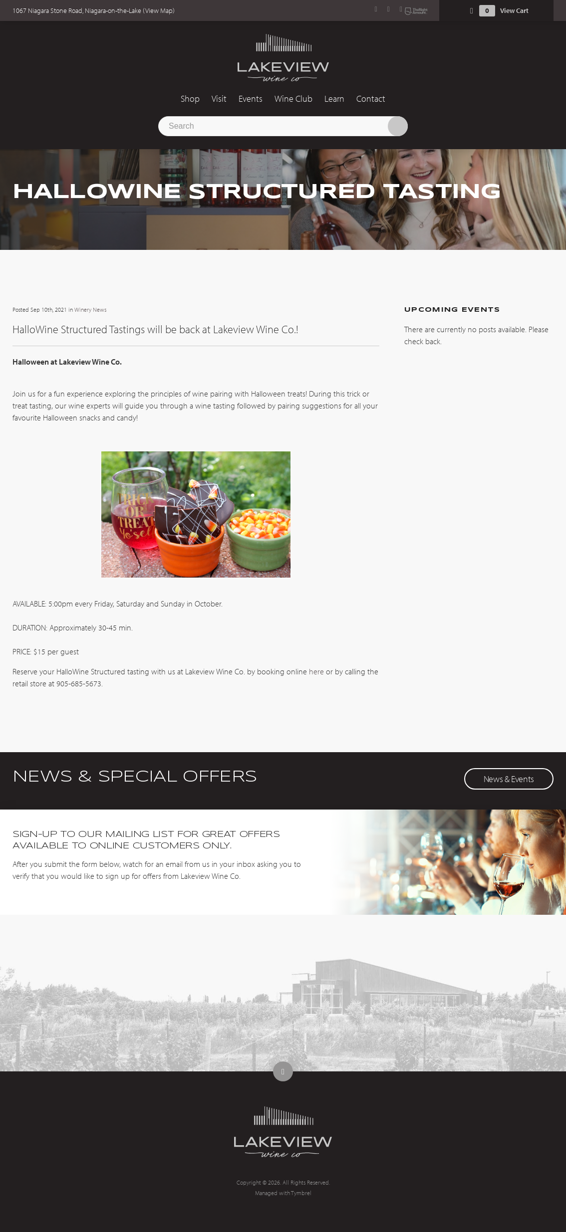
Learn (334, 98)
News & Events (509, 779)
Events (251, 98)
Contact (370, 98)
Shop (190, 98)
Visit (219, 98)
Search (398, 126)
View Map (159, 10)
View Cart (514, 10)
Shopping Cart (471, 10)
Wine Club (293, 98)
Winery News (90, 309)
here (315, 671)
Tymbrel (301, 1193)
